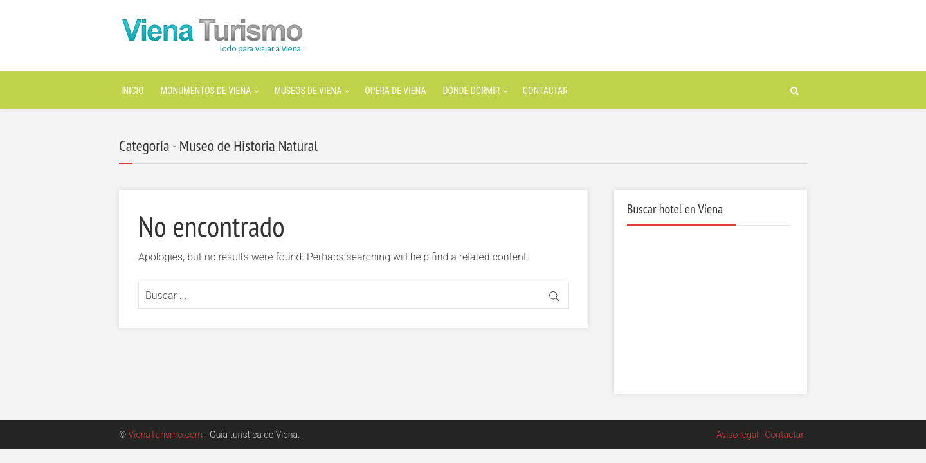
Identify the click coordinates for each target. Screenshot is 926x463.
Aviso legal (737, 435)
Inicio (132, 91)
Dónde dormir (471, 91)
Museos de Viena (307, 91)
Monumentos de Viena (206, 91)
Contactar (545, 91)
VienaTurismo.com (166, 435)
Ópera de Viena (395, 91)
